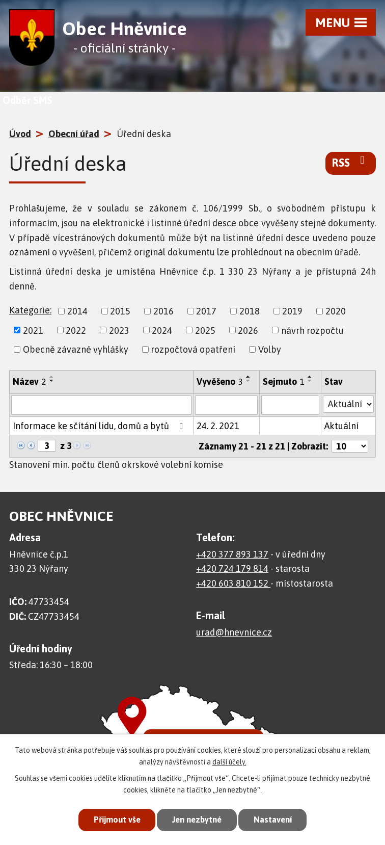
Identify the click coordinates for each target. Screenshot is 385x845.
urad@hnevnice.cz (234, 632)
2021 (33, 330)
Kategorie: (30, 310)
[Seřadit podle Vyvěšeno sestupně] (248, 381)
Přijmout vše (113, 819)
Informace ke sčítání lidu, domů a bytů (100, 425)
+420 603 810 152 (233, 583)
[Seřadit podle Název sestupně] (52, 381)
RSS (350, 162)
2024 (162, 330)
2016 (163, 311)
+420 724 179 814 (232, 568)
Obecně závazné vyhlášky (75, 349)
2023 (119, 330)
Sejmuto (284, 381)
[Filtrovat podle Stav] (348, 404)
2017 (206, 311)
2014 (77, 311)
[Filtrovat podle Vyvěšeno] (226, 405)
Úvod (20, 133)
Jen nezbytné (197, 819)
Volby (269, 349)
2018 (249, 311)
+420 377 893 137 (232, 554)
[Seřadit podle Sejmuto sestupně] (310, 381)
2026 (248, 330)
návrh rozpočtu (312, 330)
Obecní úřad (73, 133)
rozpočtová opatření (193, 349)
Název (29, 381)
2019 (292, 311)
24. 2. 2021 (218, 425)
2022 (76, 330)
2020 (335, 311)
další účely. (229, 761)
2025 (205, 330)
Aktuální (341, 425)
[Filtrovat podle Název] (101, 405)
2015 (120, 311)
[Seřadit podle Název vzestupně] (52, 377)
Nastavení (276, 819)
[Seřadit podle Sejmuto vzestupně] (310, 377)
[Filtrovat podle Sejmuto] (290, 405)
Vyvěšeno (220, 381)
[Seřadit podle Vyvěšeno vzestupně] (248, 377)
